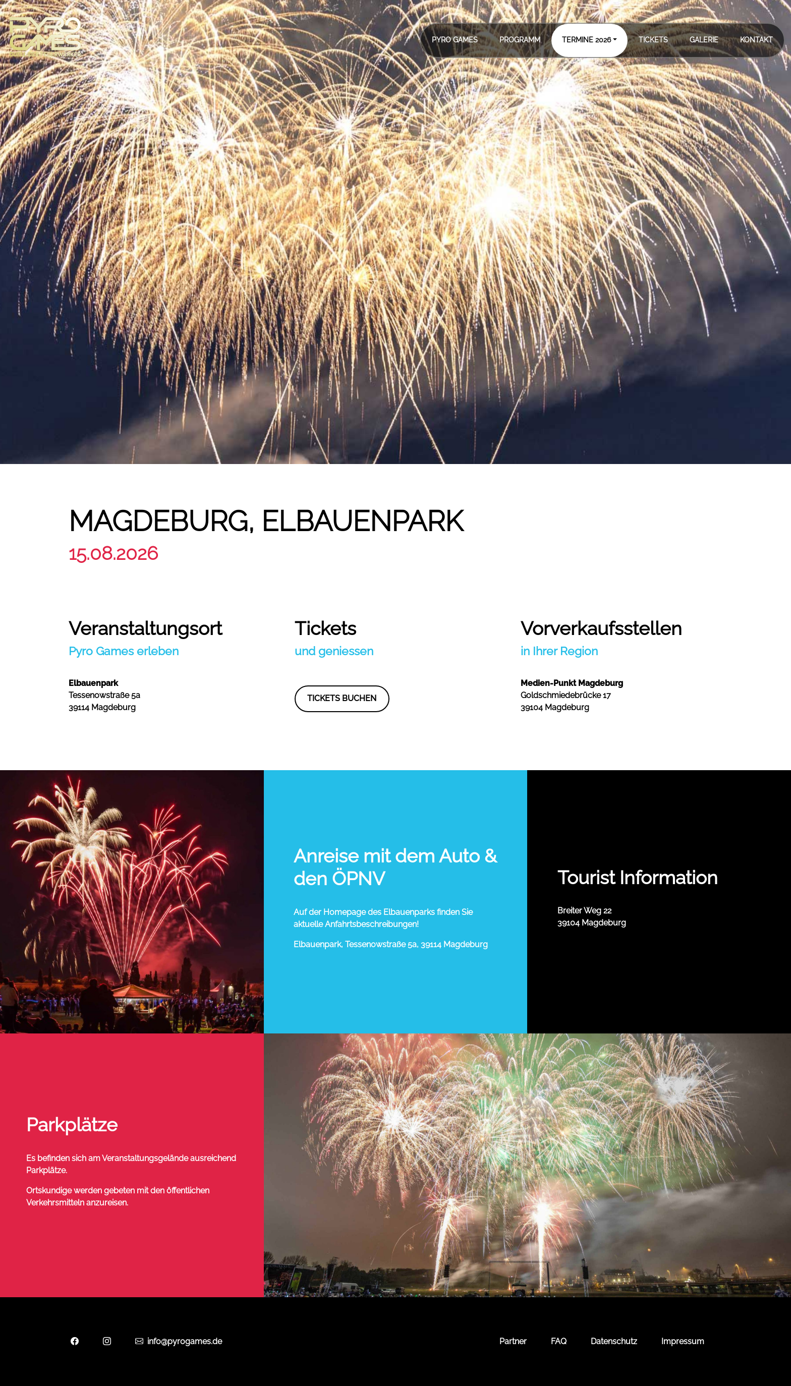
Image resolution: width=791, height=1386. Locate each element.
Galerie (704, 40)
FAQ (559, 1341)
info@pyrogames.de (178, 1341)
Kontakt (756, 40)
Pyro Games (455, 40)
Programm (519, 40)
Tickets (653, 40)
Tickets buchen (341, 698)
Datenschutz (614, 1341)
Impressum (682, 1341)
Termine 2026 (586, 40)
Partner (513, 1341)
